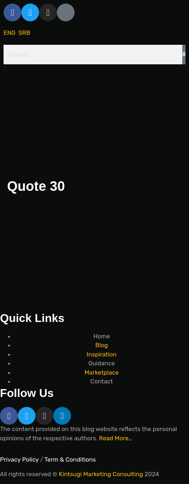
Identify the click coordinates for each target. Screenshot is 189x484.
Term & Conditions (70, 459)
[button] (94, 173)
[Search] (183, 55)
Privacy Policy (19, 459)
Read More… (116, 438)
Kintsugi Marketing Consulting (101, 474)
